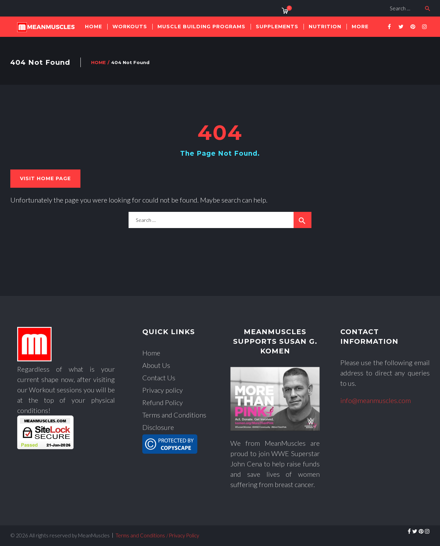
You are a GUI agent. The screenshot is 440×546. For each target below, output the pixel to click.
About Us (156, 365)
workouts (129, 26)
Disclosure (158, 427)
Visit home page (45, 178)
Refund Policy (162, 402)
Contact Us (158, 377)
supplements (277, 26)
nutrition (325, 26)
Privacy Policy (184, 535)
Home (93, 26)
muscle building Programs (201, 26)
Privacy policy (162, 390)
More (360, 26)
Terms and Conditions (174, 415)
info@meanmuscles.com (375, 400)
